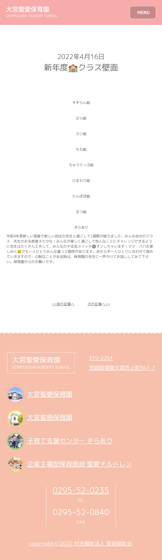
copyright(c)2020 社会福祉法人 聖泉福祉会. (81, 543)
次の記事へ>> (99, 304)
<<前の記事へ (63, 304)
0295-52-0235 (81, 490)
